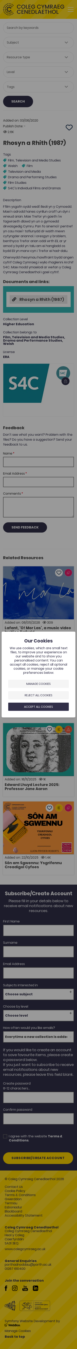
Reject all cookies (38, 695)
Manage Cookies (38, 684)
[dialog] (38, 674)
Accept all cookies (38, 707)
